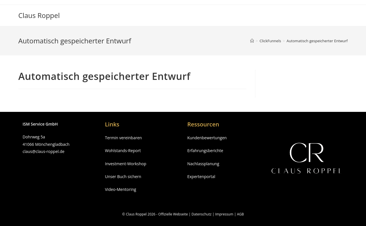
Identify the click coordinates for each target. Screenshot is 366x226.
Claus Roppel (39, 15)
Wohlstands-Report (123, 150)
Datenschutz (202, 214)
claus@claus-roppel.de (43, 151)
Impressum (224, 214)
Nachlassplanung (203, 163)
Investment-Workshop (125, 163)
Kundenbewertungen (207, 137)
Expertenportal (201, 176)
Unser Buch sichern (123, 176)
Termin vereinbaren (123, 137)
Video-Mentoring (120, 189)
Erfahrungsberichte (205, 150)
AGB (240, 214)
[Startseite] (252, 40)
